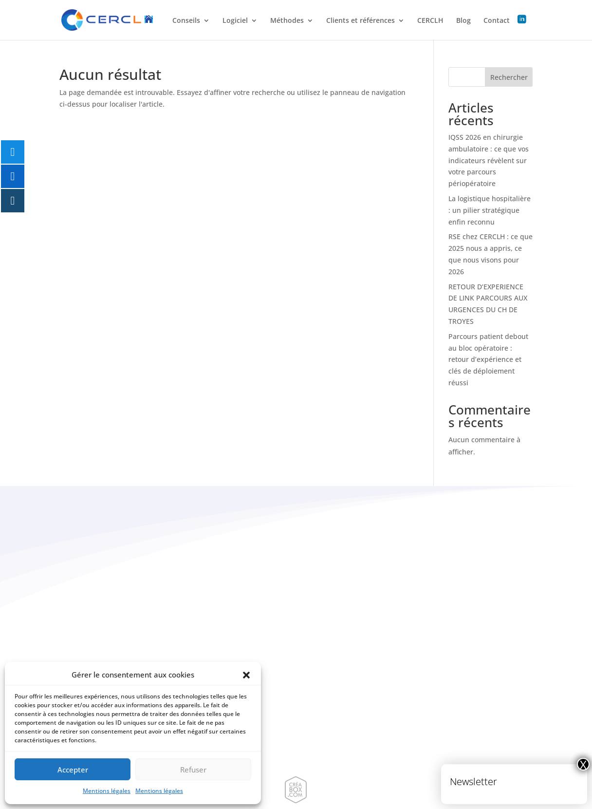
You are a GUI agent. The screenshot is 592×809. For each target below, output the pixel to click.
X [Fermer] (583, 764)
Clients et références (360, 21)
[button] (246, 675)
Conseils (186, 21)
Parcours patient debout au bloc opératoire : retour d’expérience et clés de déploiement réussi (488, 359)
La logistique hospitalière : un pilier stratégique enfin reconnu (489, 210)
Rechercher (509, 77)
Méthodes (287, 21)
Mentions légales (106, 791)
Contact (496, 21)
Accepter (72, 769)
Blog (463, 21)
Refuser (193, 769)
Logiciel (235, 21)
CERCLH (430, 21)
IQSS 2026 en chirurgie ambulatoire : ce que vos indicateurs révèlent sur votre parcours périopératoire (488, 160)
